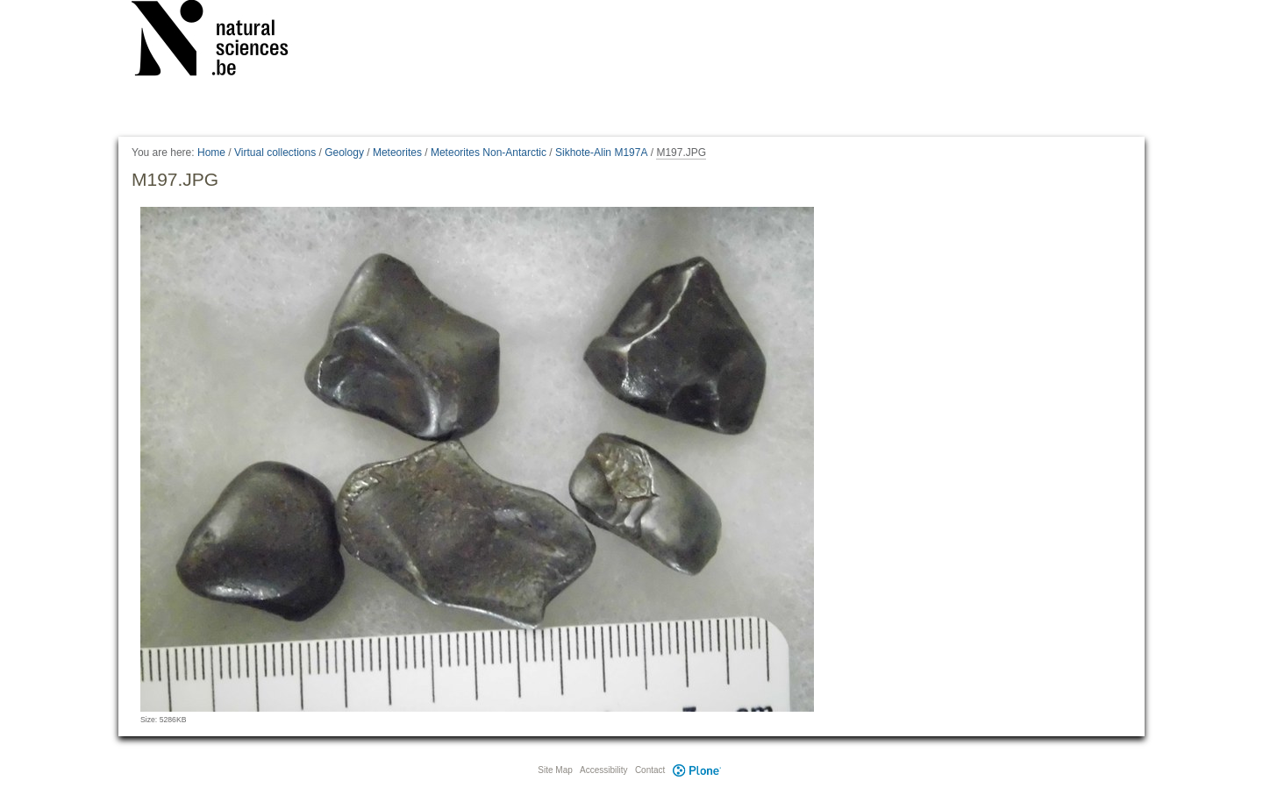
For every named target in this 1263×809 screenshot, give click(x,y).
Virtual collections (275, 152)
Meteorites (397, 152)
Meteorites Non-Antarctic (488, 152)
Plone (696, 770)
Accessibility (603, 770)
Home (211, 152)
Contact (650, 770)
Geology (344, 152)
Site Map (555, 770)
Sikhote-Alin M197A (601, 152)
